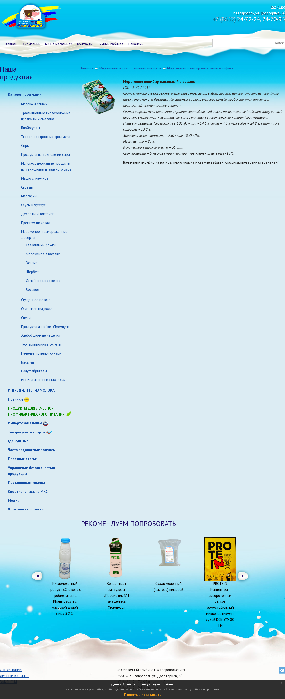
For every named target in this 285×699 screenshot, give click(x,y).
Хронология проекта (26, 509)
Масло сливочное (34, 178)
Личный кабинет (110, 44)
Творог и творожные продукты (45, 136)
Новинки (15, 399)
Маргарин (29, 196)
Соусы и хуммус (33, 205)
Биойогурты (30, 127)
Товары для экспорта (26, 432)
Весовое (32, 289)
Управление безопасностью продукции (31, 470)
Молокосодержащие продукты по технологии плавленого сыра (46, 166)
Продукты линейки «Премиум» (45, 326)
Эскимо (32, 262)
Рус (273, 7)
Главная (11, 44)
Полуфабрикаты (34, 371)
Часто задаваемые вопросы (31, 450)
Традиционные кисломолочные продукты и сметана (46, 116)
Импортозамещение (25, 423)
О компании (31, 44)
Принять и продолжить (142, 694)
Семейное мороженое (43, 280)
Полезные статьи (22, 458)
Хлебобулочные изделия (40, 335)
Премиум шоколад (35, 222)
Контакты (85, 44)
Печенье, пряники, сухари (41, 353)
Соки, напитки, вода (36, 308)
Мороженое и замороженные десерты (44, 234)
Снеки (26, 317)
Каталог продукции (24, 94)
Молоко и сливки (34, 104)
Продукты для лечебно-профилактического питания (39, 411)
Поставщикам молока (26, 482)
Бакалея (27, 362)
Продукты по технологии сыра (45, 154)
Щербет (32, 271)
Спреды (27, 187)
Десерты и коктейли (37, 214)
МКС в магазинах (58, 44)
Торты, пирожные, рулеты (41, 344)
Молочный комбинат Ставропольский (31, 16)
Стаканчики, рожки (41, 245)
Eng (282, 7)
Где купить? (18, 441)
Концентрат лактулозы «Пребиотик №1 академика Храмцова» (116, 595)
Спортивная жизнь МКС (28, 491)
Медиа (13, 500)
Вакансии (135, 44)
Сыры (25, 145)
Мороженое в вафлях (43, 254)
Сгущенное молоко (36, 299)
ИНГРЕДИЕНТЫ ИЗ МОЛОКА (43, 380)
